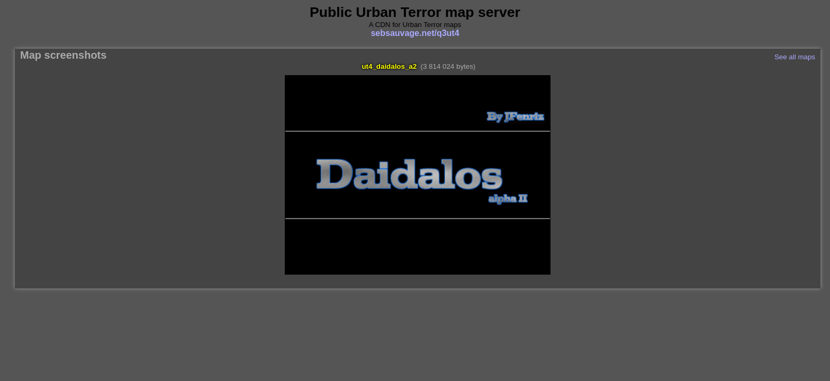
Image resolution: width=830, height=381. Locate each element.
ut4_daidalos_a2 (389, 66)
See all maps (794, 57)
